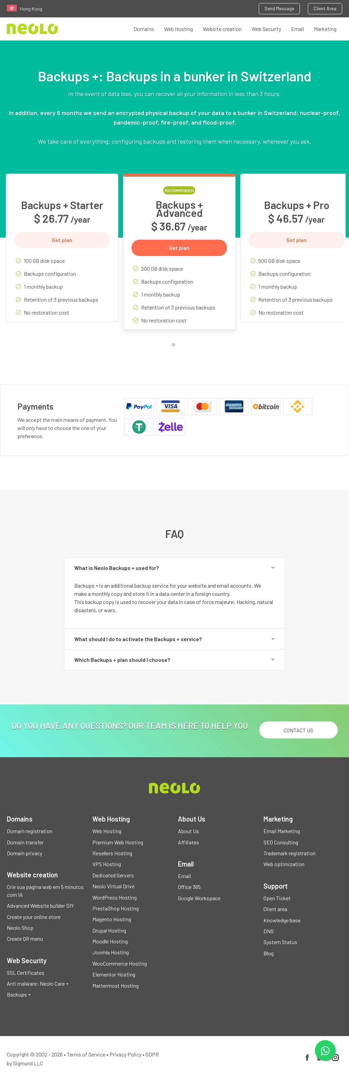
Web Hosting (178, 29)
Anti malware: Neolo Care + (38, 983)
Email (297, 29)
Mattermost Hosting (115, 985)
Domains (144, 29)
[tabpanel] (62, 253)
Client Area (325, 8)
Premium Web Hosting (117, 842)
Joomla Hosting (110, 952)
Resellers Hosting (112, 853)
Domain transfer (25, 842)
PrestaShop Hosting (115, 908)
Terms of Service (86, 1054)
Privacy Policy (125, 1054)
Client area (275, 909)
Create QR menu (25, 938)
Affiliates (188, 842)
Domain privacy (24, 853)
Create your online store (34, 916)
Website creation (222, 29)
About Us (188, 831)
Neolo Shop (20, 927)
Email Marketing (281, 831)
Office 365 (189, 887)
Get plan (62, 240)
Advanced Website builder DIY (40, 905)
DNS (268, 931)
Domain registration (29, 831)
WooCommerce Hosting (119, 963)
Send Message (279, 8)
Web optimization (283, 864)
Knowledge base (282, 920)
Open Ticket (277, 898)
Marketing (325, 29)
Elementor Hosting (113, 974)
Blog (268, 953)
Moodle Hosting (110, 941)
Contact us (298, 730)
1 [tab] (174, 346)
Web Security (266, 29)
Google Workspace (199, 898)
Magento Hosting (111, 919)
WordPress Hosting (114, 897)
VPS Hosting (106, 864)
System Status (280, 942)
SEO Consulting (280, 842)
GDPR (152, 1054)
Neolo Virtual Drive (113, 886)
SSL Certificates (25, 972)
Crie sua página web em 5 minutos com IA (45, 890)
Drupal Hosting (109, 930)
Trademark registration (289, 853)
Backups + (19, 994)
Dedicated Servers (113, 875)
